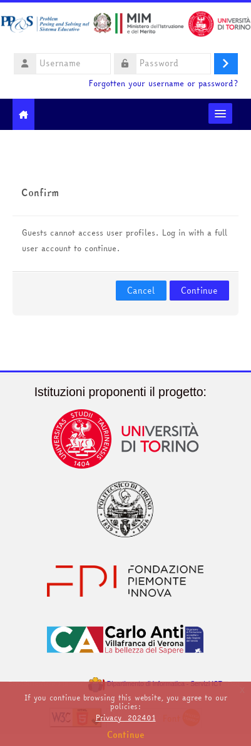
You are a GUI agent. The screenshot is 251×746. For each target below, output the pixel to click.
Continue (199, 290)
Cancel (141, 290)
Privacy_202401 (126, 718)
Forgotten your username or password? (163, 83)
